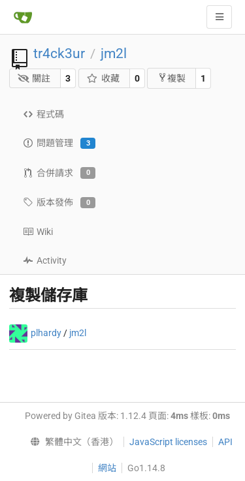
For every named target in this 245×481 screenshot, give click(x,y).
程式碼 (43, 114)
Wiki (38, 231)
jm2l (114, 53)
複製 (171, 78)
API (225, 442)
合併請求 (59, 173)
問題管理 (59, 143)
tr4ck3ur (59, 53)
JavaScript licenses (168, 442)
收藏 (103, 78)
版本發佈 (59, 203)
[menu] (71, 442)
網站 (107, 468)
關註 (34, 78)
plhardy (46, 333)
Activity (45, 260)
